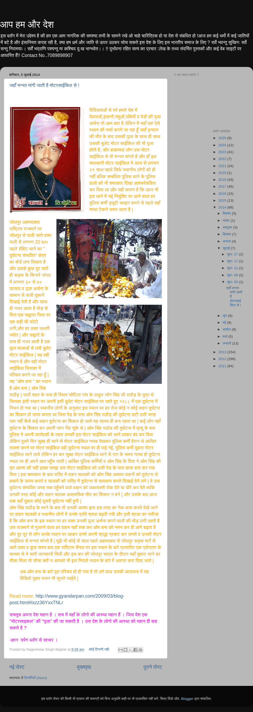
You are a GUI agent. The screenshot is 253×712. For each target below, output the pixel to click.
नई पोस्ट (17, 667)
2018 (222, 180)
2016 (222, 194)
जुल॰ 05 (233, 282)
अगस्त (227, 241)
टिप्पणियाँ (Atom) (35, 678)
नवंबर (227, 220)
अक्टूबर (228, 227)
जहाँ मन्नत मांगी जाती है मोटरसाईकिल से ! (44, 85)
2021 (222, 166)
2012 (222, 359)
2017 (222, 186)
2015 (222, 200)
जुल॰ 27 (233, 254)
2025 (222, 138)
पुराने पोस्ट (152, 667)
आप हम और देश (27, 24)
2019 (222, 173)
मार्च (225, 336)
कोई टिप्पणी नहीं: (100, 649)
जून (225, 316)
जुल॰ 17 (233, 261)
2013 (222, 352)
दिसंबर (227, 213)
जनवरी (227, 343)
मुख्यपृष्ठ (84, 667)
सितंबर (227, 234)
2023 (222, 152)
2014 (222, 207)
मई (225, 322)
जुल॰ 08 (233, 275)
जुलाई (227, 248)
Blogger (187, 699)
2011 (222, 366)
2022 (222, 159)
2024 (222, 145)
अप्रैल (227, 329)
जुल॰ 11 (233, 268)
